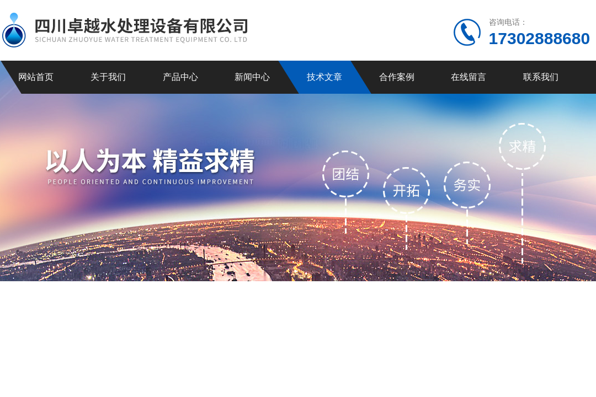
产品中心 (180, 77)
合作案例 (396, 77)
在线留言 (468, 77)
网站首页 (36, 77)
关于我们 (108, 77)
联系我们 (540, 77)
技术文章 (324, 77)
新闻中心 (252, 77)
